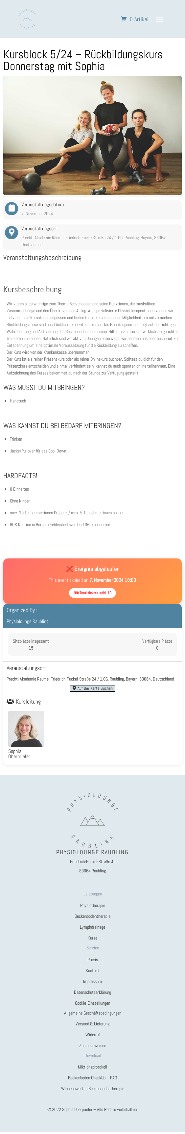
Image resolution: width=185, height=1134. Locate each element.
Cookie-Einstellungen (92, 1005)
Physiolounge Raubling (28, 621)
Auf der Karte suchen (92, 689)
